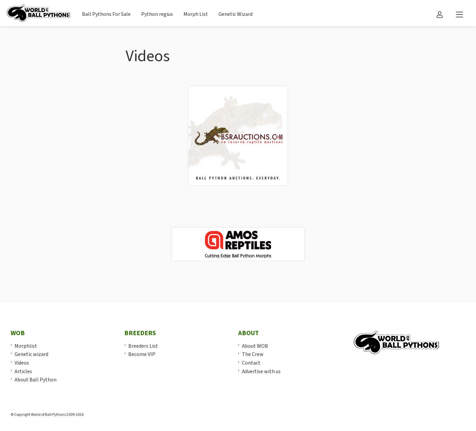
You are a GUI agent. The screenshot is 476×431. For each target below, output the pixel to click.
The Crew (252, 354)
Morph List (195, 14)
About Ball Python (36, 379)
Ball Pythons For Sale (106, 14)
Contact (251, 363)
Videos (22, 363)
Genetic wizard (31, 354)
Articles (23, 371)
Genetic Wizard (235, 14)
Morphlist (26, 346)
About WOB (255, 346)
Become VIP (141, 354)
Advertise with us (261, 371)
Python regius (157, 14)
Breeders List (143, 346)
